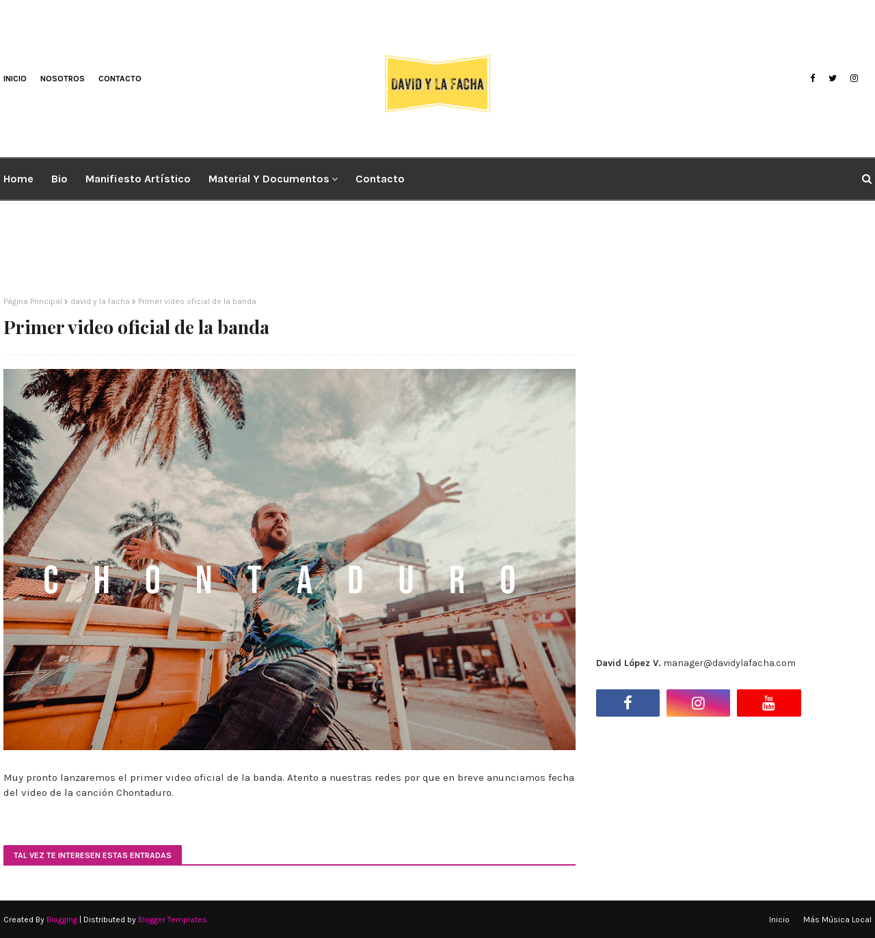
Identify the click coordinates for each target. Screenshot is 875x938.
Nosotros (62, 78)
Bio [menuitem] (59, 178)
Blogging (61, 919)
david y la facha (100, 301)
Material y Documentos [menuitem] (268, 178)
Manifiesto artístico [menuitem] (138, 178)
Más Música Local (837, 919)
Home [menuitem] (18, 178)
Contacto (120, 78)
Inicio (15, 78)
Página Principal (32, 301)
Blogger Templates (172, 919)
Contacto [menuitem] (380, 178)
